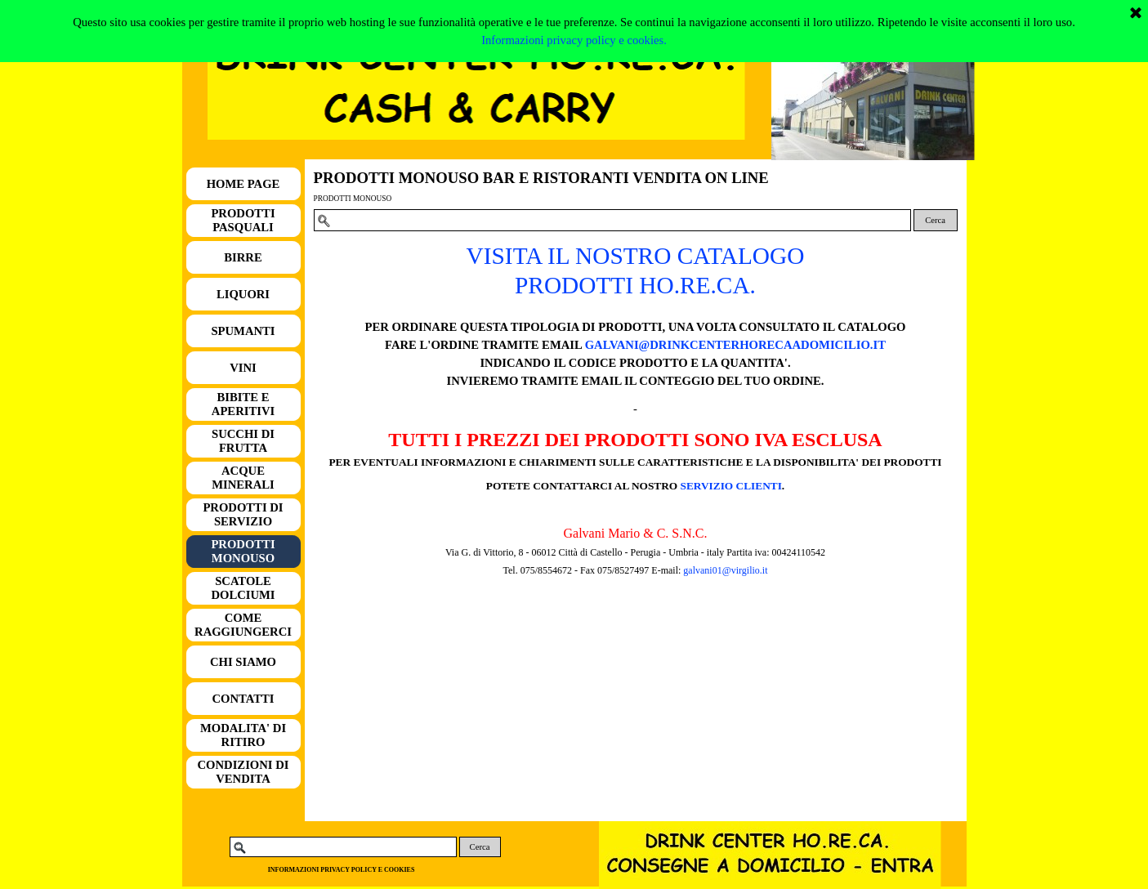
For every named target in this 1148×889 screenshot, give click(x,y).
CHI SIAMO (243, 661)
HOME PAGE (243, 183)
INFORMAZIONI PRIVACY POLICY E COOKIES (341, 869)
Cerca (935, 220)
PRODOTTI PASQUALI (243, 220)
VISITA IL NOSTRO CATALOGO (636, 256)
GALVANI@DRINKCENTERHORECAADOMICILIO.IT (735, 344)
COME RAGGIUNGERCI (243, 624)
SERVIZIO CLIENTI (731, 486)
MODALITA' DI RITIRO (243, 734)
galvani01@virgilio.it (725, 570)
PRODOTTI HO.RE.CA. (635, 285)
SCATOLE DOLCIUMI (243, 587)
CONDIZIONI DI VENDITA (243, 771)
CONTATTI (243, 698)
